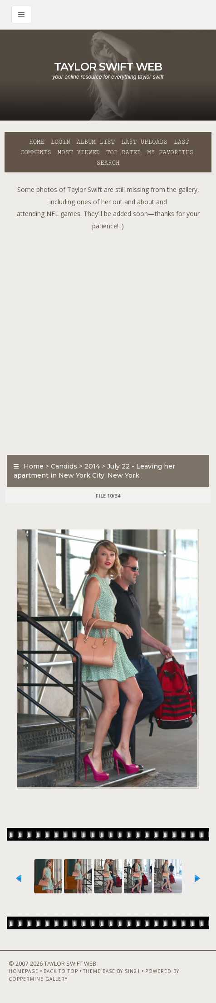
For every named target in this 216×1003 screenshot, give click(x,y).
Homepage (24, 971)
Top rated (123, 152)
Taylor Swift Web (108, 66)
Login (60, 142)
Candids (64, 466)
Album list (95, 142)
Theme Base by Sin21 (111, 971)
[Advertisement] (108, 340)
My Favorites (170, 152)
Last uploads (144, 142)
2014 (92, 466)
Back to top (61, 971)
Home (36, 142)
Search (108, 162)
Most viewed (79, 152)
